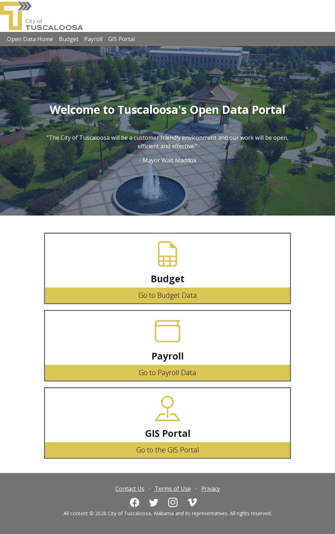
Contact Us (129, 489)
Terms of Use (173, 489)
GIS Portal (121, 39)
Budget (68, 39)
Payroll (93, 39)
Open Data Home (30, 39)
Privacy (210, 489)
